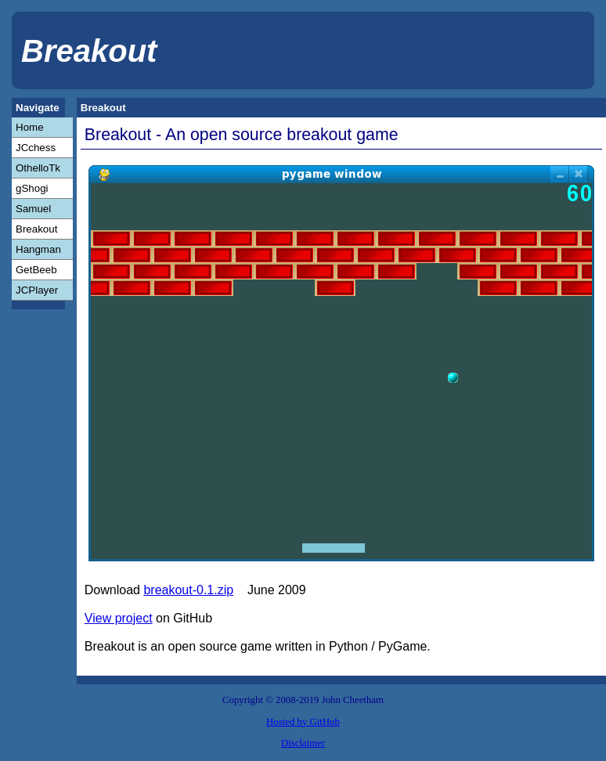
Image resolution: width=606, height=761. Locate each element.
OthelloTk (38, 168)
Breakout (36, 229)
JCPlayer (37, 290)
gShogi (32, 188)
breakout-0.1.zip (188, 590)
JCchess (36, 147)
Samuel (33, 209)
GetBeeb (36, 270)
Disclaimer (303, 743)
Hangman (38, 249)
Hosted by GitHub (303, 721)
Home (30, 127)
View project (119, 618)
